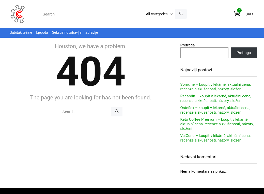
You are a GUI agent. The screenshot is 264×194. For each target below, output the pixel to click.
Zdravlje (91, 32)
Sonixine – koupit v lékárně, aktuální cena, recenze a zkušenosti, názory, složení (215, 86)
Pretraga (187, 45)
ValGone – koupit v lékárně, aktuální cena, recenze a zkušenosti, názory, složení (215, 138)
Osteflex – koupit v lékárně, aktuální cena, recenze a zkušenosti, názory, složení (215, 110)
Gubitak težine (21, 32)
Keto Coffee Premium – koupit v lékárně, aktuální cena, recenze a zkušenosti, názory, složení (217, 124)
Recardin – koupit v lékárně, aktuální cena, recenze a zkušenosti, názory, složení (215, 98)
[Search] (181, 14)
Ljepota (42, 32)
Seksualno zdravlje (67, 32)
